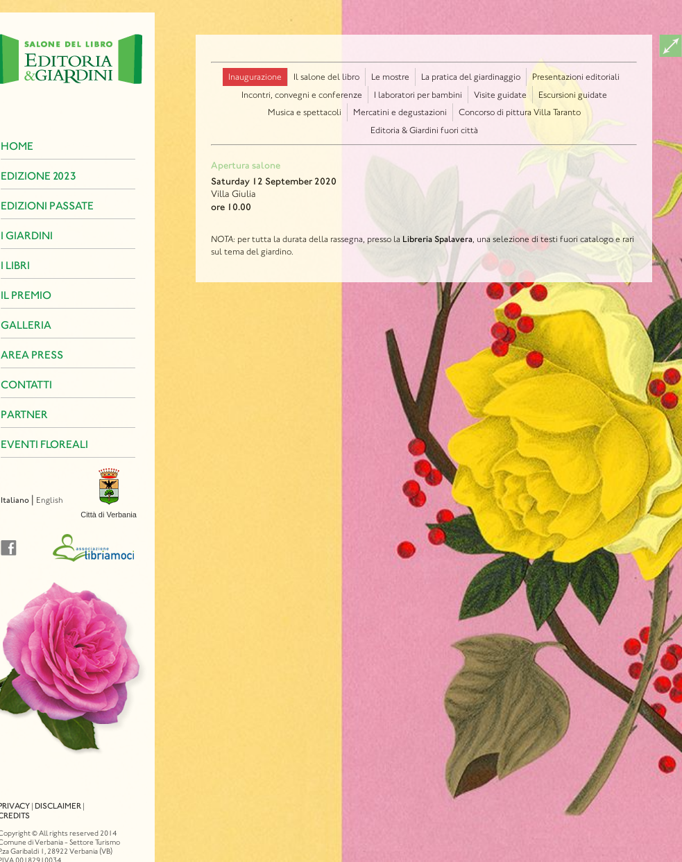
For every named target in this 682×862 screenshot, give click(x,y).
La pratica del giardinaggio (470, 76)
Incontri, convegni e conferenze (301, 94)
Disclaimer (33, 793)
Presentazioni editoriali (576, 76)
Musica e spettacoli (304, 112)
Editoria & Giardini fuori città (424, 130)
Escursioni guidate (572, 94)
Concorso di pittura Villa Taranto (520, 112)
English (25, 500)
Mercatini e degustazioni (400, 112)
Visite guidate (500, 94)
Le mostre (390, 76)
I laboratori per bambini (418, 94)
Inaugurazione (255, 76)
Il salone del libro (326, 76)
